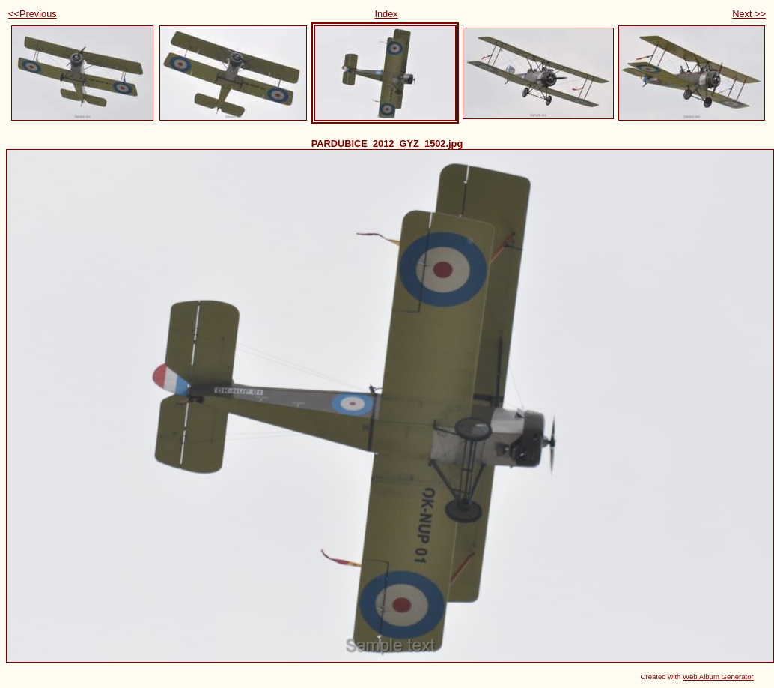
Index (385, 13)
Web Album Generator (718, 676)
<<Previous (32, 13)
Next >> (749, 13)
